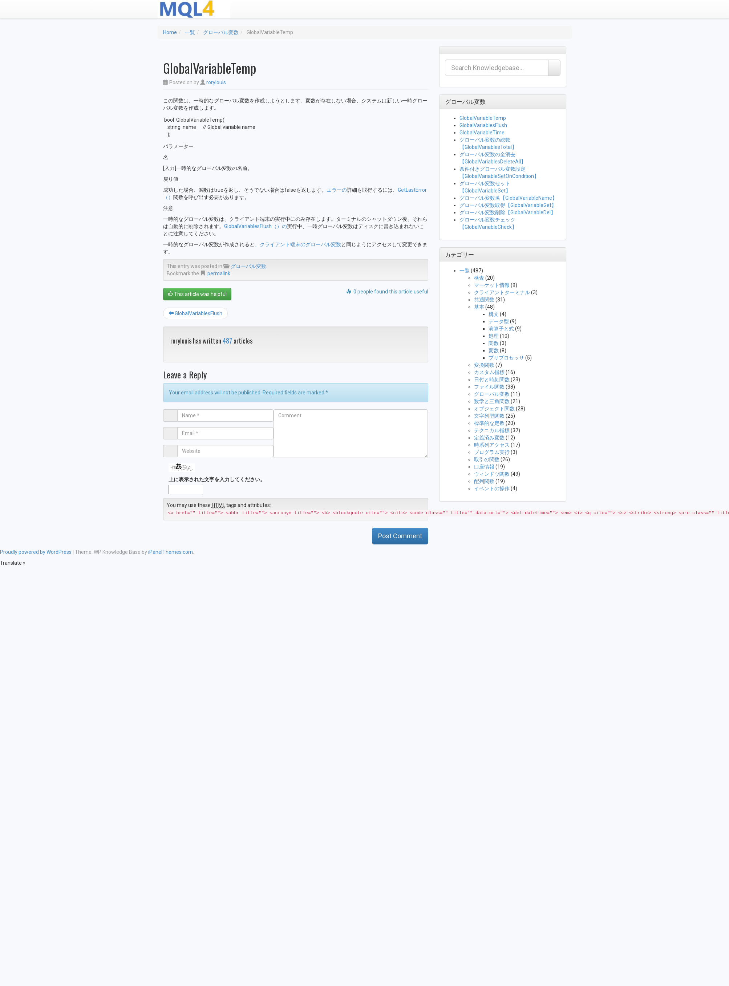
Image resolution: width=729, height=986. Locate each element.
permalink (218, 273)
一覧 (190, 32)
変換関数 (484, 365)
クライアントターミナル (502, 292)
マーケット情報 (492, 285)
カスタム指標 (489, 372)
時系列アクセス (492, 445)
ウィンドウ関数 (492, 474)
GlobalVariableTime (482, 132)
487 (227, 340)
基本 (479, 307)
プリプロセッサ (506, 358)
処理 (494, 336)
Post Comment (400, 536)
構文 (494, 314)
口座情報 (484, 467)
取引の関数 (486, 459)
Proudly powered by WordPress (36, 552)
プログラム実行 (492, 452)
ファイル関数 (489, 387)
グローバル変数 (221, 32)
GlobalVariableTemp (482, 118)
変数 (494, 350)
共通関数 (484, 300)
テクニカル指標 (492, 430)
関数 (494, 343)
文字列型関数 (489, 416)
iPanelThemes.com (170, 552)
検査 (479, 278)
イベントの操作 (492, 488)
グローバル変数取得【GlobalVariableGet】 (507, 205)
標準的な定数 (489, 423)
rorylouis (216, 82)
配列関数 (484, 481)
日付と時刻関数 (492, 379)
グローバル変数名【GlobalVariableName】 (508, 198)
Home (170, 32)
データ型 (499, 321)
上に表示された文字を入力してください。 (217, 479)
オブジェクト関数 (494, 408)
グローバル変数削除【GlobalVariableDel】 (507, 212)
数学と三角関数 (492, 401)
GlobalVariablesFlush (195, 313)
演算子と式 (501, 329)
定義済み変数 (489, 438)
